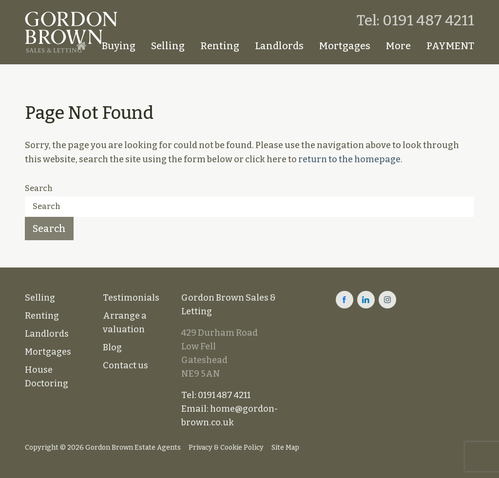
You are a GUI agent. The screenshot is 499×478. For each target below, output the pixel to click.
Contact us (125, 365)
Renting (219, 46)
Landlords (279, 46)
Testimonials (131, 297)
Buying (118, 46)
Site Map (285, 447)
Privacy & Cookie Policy (226, 447)
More (398, 46)
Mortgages (344, 46)
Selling (168, 46)
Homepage (81, 46)
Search (39, 188)
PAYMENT (450, 46)
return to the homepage (349, 159)
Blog (112, 347)
